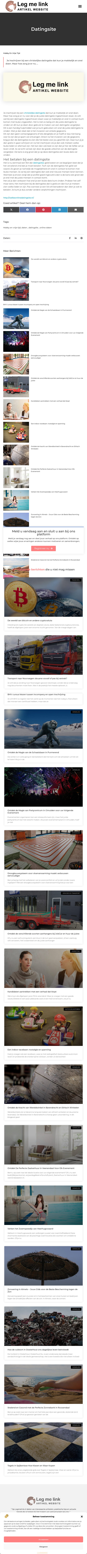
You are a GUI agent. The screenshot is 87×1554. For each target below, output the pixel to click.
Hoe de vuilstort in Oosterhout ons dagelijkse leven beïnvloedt (38, 1349)
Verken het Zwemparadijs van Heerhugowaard (49, 492)
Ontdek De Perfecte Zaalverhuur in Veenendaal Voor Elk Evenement (41, 1168)
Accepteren (44, 1539)
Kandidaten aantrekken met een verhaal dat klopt (50, 401)
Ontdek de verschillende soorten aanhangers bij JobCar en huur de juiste (43, 933)
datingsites (38, 163)
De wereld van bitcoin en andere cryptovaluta (49, 259)
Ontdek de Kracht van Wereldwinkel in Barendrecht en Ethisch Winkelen (43, 1107)
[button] (81, 1516)
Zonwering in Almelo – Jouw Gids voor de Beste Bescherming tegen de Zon (43, 1290)
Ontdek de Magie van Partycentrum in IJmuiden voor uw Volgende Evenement (40, 811)
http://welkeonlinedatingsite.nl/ (18, 197)
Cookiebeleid (42, 1552)
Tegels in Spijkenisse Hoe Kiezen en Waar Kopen (31, 1465)
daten (24, 227)
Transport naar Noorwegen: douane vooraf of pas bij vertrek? (54, 282)
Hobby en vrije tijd (11, 53)
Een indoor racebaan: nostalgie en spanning (48, 424)
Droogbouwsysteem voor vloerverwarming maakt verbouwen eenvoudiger (38, 874)
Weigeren (43, 1547)
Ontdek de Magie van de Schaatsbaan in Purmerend (51, 310)
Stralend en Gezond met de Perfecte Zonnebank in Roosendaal (55, 560)
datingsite (33, 227)
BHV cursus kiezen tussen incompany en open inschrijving (26, 304)
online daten (46, 227)
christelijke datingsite (34, 113)
